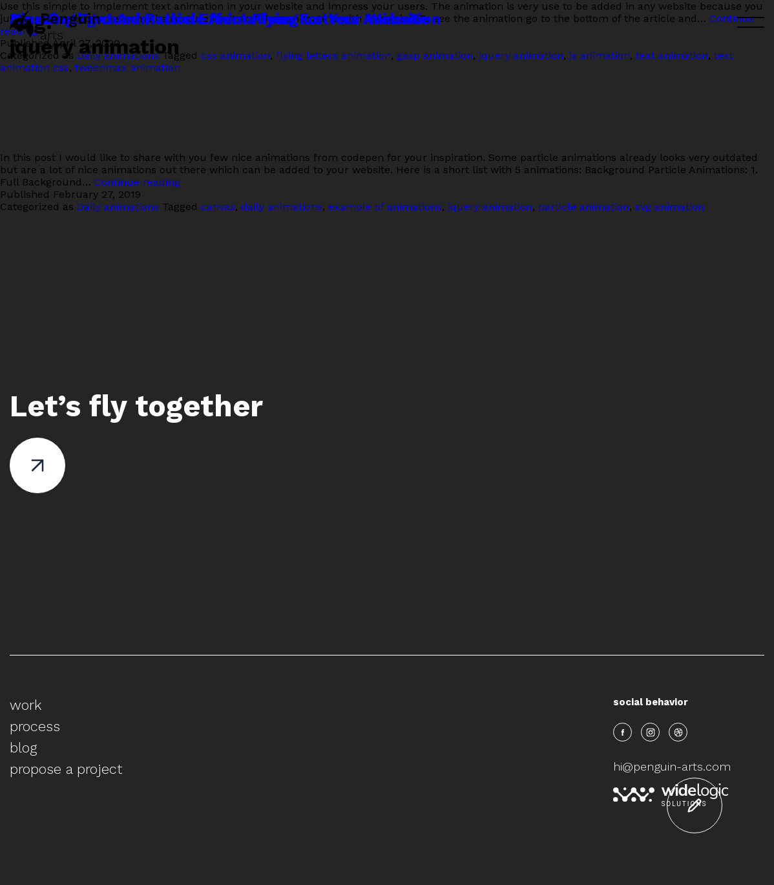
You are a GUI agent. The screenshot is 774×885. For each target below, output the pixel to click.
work (25, 705)
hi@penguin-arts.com (672, 766)
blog (23, 748)
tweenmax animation (127, 67)
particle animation (583, 206)
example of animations (385, 206)
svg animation (669, 206)
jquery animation (490, 206)
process (35, 726)
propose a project (66, 769)
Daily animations (118, 206)
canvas (218, 206)
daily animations (281, 206)
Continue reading (137, 182)
